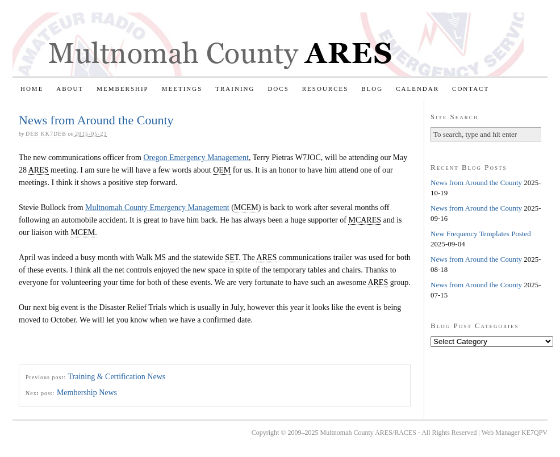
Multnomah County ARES (268, 44)
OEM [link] (222, 170)
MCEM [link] (246, 207)
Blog (372, 88)
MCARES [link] (364, 220)
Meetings (182, 88)
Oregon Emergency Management (196, 157)
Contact (470, 88)
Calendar (417, 88)
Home (31, 88)
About (69, 88)
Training (234, 88)
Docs (278, 88)
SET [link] (232, 257)
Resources (325, 88)
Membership (123, 88)
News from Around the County (476, 182)
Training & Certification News (116, 376)
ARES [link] (38, 170)
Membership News (87, 392)
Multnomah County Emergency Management (157, 207)
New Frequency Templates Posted (481, 233)
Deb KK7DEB (46, 134)
